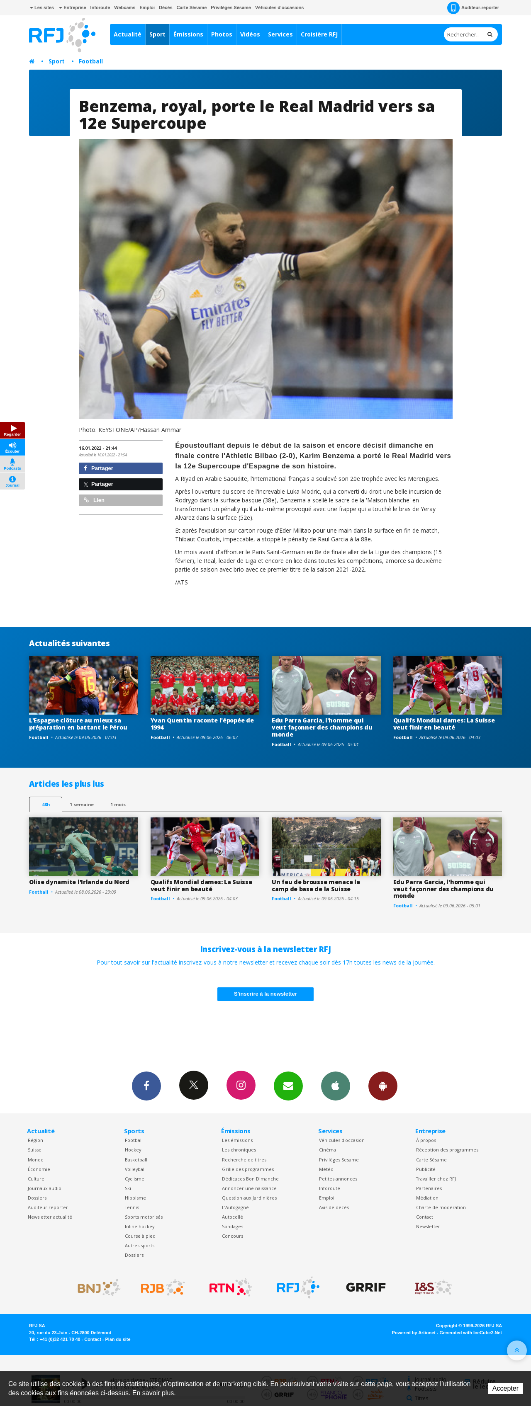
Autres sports (139, 1245)
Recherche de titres (244, 1159)
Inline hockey (139, 1226)
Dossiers (37, 1197)
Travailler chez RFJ (436, 1178)
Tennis (132, 1207)
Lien (94, 500)
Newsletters (288, 1085)
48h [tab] (46, 804)
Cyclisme (134, 1178)
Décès (165, 7)
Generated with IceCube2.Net (471, 1332)
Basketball (136, 1159)
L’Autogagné (235, 1207)
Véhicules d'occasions (279, 7)
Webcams (124, 7)
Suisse (34, 1149)
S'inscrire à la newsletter (265, 994)
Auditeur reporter (48, 1207)
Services (280, 34)
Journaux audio (44, 1188)
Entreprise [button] (72, 7)
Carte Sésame (192, 7)
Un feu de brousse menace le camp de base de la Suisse (316, 885)
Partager (98, 468)
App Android (382, 1085)
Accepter (505, 1388)
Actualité (127, 34)
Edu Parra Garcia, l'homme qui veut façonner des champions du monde (322, 727)
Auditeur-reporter (473, 8)
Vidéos (250, 34)
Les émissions (237, 1140)
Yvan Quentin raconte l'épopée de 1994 (202, 723)
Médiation (427, 1197)
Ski (128, 1188)
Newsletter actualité (50, 1216)
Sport (157, 34)
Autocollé (232, 1216)
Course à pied (140, 1236)
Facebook (146, 1085)
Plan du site (117, 1339)
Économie (39, 1169)
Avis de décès (334, 1207)
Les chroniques (239, 1149)
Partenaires (429, 1188)
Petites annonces (338, 1178)
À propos (426, 1140)
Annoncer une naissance (249, 1188)
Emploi (147, 7)
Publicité (426, 1169)
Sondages (232, 1226)
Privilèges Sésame (231, 7)
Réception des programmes (447, 1149)
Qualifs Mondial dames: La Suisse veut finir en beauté (444, 723)
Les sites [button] (42, 7)
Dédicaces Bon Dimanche (250, 1178)
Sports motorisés (144, 1216)
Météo (326, 1169)
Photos (221, 34)
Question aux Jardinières (249, 1197)
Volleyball (135, 1169)
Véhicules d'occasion (342, 1140)
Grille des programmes (248, 1169)
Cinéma (327, 1149)
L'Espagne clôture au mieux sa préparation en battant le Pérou (78, 723)
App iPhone (335, 1085)
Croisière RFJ (319, 34)
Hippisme (135, 1197)
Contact (424, 1216)
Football (91, 61)
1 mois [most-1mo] (118, 804)
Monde (36, 1159)
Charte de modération (441, 1207)
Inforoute (100, 7)
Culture (36, 1178)
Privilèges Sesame (339, 1159)
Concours (232, 1236)
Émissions (188, 34)
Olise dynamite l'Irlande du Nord (79, 882)
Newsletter (428, 1226)
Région (35, 1140)
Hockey (133, 1149)
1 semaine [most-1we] (82, 804)
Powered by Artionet (414, 1332)
